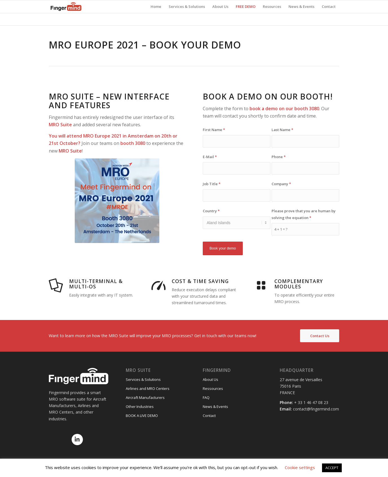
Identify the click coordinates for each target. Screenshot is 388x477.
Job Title (212, 183)
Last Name (282, 129)
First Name (214, 129)
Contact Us (319, 335)
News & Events (215, 406)
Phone (279, 156)
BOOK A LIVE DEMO (142, 415)
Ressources (213, 388)
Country (211, 210)
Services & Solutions (143, 379)
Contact (209, 415)
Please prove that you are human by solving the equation (304, 214)
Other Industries (140, 406)
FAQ (206, 397)
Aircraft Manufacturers (145, 397)
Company (281, 183)
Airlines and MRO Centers (147, 388)
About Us (210, 379)
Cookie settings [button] (300, 467)
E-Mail (210, 156)
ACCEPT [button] (331, 467)
